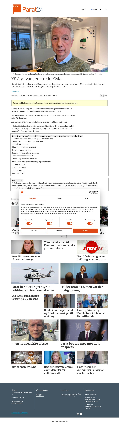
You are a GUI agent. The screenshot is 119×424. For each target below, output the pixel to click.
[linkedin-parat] (78, 414)
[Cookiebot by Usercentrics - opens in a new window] (90, 192)
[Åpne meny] (106, 9)
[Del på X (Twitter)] (103, 96)
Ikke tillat (33, 230)
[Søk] (84, 9)
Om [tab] (86, 198)
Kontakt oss (89, 390)
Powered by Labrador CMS (59, 421)
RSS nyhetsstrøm (16, 403)
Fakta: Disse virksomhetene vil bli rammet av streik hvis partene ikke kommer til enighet (47, 136)
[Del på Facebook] (100, 96)
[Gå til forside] (33, 9)
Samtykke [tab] (32, 198)
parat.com (39, 394)
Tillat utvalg (59, 230)
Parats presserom (17, 401)
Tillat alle (85, 230)
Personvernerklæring (19, 413)
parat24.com (40, 396)
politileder (17, 199)
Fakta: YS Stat (17, 180)
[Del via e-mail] (106, 96)
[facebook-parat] (81, 414)
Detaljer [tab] (59, 198)
